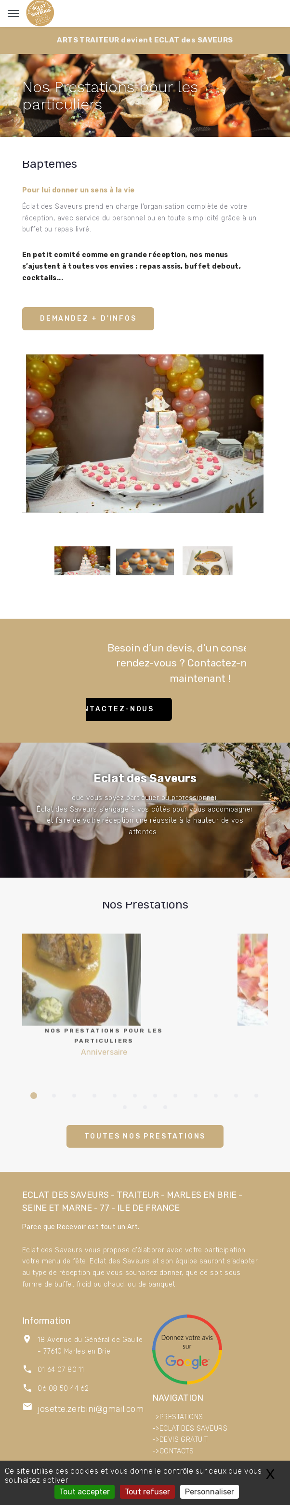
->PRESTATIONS (177, 1417)
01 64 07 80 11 (61, 1370)
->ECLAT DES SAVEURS (189, 1428)
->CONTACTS (173, 1451)
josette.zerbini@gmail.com (91, 1409)
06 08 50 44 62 (63, 1388)
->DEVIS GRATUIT (180, 1440)
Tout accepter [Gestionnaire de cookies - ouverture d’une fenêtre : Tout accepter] (84, 1491)
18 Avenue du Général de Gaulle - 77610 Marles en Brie (90, 1346)
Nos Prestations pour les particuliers (110, 96)
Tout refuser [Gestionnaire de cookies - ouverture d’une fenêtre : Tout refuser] (147, 1491)
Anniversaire (104, 1004)
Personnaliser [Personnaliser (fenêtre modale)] (209, 1491)
